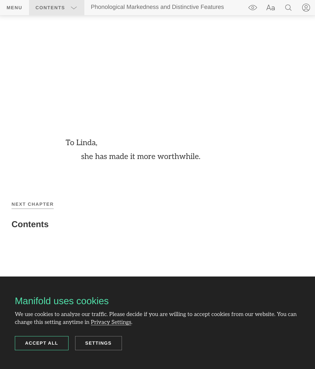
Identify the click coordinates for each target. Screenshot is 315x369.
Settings (98, 343)
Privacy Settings (111, 322)
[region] (157, 150)
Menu (14, 7)
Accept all (41, 343)
